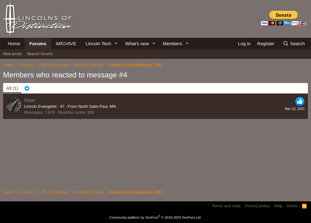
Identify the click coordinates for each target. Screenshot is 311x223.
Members (172, 43)
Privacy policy (257, 205)
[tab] (35, 88)
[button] (116, 43)
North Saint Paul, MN (97, 106)
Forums (37, 43)
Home (14, 43)
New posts (12, 53)
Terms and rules (226, 205)
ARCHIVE (66, 43)
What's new (137, 43)
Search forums (40, 53)
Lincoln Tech (98, 43)
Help (278, 205)
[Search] (294, 43)
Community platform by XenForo (155, 217)
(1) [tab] (12, 88)
